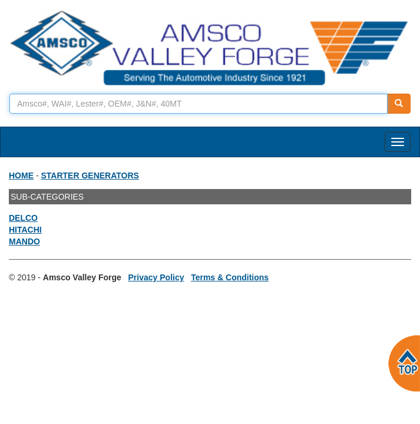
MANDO (24, 241)
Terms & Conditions (230, 277)
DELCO (23, 218)
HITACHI (25, 229)
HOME (21, 175)
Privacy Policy (156, 277)
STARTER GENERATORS (89, 175)
